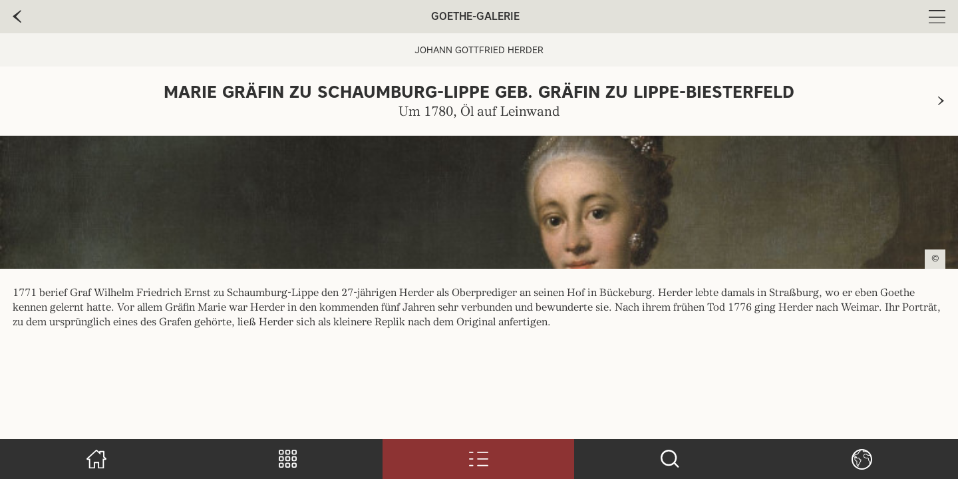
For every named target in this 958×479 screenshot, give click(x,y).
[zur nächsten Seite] (941, 101)
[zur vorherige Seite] (17, 16)
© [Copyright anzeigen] (935, 258)
